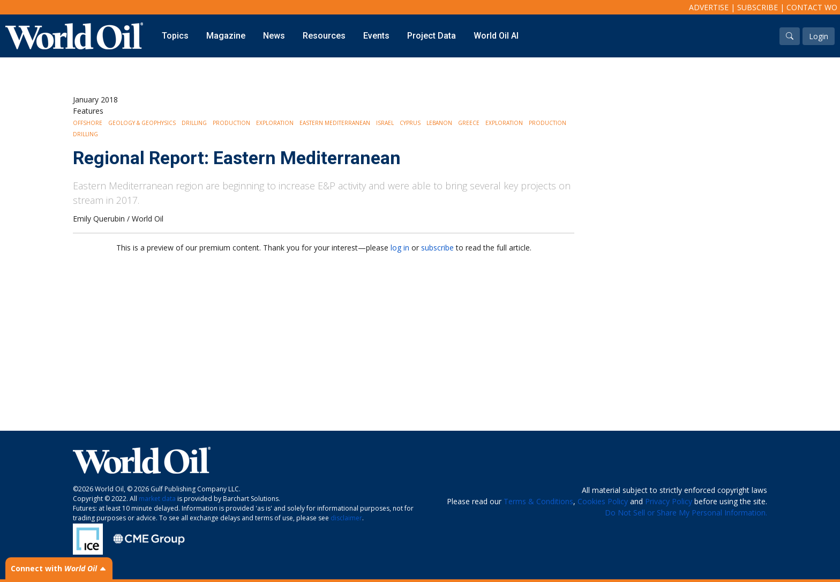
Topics (175, 36)
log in (400, 247)
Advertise (709, 7)
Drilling (194, 123)
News (274, 36)
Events (376, 36)
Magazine (225, 36)
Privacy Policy (668, 501)
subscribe (437, 247)
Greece (468, 123)
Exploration (275, 123)
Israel (385, 123)
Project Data (431, 36)
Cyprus (410, 123)
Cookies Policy (603, 501)
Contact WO (811, 7)
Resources (324, 36)
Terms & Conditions (538, 501)
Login (818, 36)
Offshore (87, 123)
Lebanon (439, 123)
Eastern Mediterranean (334, 123)
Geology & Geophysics (142, 123)
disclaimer (346, 517)
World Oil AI (496, 36)
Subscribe (757, 7)
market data (157, 498)
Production (231, 123)
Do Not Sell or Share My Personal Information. (686, 512)
